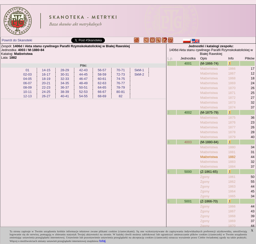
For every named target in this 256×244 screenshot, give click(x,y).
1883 (232, 162)
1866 (232, 68)
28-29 (64, 70)
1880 (232, 147)
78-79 (120, 87)
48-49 (83, 83)
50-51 (83, 87)
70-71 (120, 70)
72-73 (120, 74)
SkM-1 (139, 70)
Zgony (204, 177)
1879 (232, 137)
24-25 (46, 92)
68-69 (102, 96)
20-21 (46, 83)
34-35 (64, 83)
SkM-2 (139, 74)
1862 (232, 182)
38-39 (64, 92)
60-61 (102, 79)
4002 (188, 112)
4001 (188, 63)
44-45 (83, 74)
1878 (232, 132)
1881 (232, 152)
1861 (232, 177)
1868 (232, 78)
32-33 (64, 79)
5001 (188, 201)
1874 (232, 107)
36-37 (64, 87)
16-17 (46, 74)
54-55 (83, 96)
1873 (232, 102)
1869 (232, 83)
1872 (232, 98)
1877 (232, 127)
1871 (232, 93)
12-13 (27, 96)
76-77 (120, 83)
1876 (232, 122)
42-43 (83, 70)
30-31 (64, 74)
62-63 (102, 83)
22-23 (46, 87)
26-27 (46, 96)
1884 (232, 166)
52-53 (83, 92)
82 (120, 96)
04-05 (27, 79)
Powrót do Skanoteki (17, 40)
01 (27, 70)
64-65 (102, 87)
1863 (232, 186)
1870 (232, 88)
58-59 (102, 74)
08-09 (27, 87)
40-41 (64, 96)
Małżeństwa (209, 68)
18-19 (46, 79)
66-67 (102, 92)
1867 (232, 73)
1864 (232, 191)
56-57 (102, 70)
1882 (232, 157)
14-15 (46, 70)
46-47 (83, 79)
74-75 (120, 79)
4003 (188, 142)
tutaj (102, 241)
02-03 (27, 74)
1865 (232, 196)
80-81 (120, 92)
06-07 (27, 83)
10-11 (27, 92)
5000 (188, 172)
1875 (232, 117)
